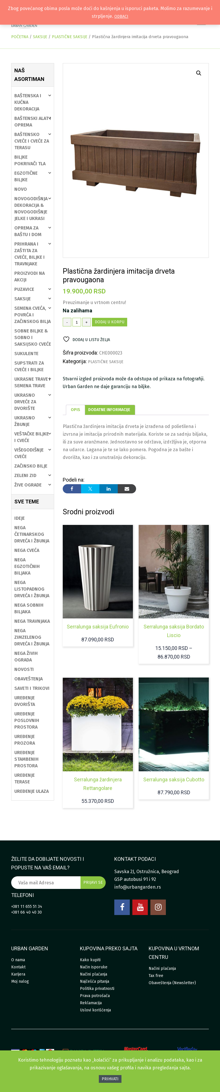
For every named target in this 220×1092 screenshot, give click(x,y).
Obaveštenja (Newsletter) (172, 982)
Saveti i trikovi (32, 688)
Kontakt (18, 967)
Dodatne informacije (109, 409)
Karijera (18, 974)
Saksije (40, 36)
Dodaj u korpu (109, 322)
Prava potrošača (95, 995)
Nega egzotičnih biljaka (27, 566)
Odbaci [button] (121, 16)
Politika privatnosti (97, 988)
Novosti (24, 669)
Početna (19, 36)
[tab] (75, 410)
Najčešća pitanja (94, 981)
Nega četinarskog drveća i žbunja (31, 534)
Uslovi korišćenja (95, 1010)
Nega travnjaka (32, 621)
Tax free (156, 975)
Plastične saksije (69, 36)
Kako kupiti (90, 959)
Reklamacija (91, 1002)
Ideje (19, 518)
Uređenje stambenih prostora (26, 759)
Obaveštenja (28, 679)
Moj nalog (20, 981)
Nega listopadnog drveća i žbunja (31, 589)
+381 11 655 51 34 (26, 906)
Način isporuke (93, 967)
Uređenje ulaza (31, 791)
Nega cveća (26, 550)
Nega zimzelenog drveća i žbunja (31, 637)
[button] (199, 73)
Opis (75, 409)
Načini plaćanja (93, 974)
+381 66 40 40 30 (26, 912)
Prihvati (110, 1079)
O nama (18, 959)
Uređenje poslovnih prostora (26, 720)
